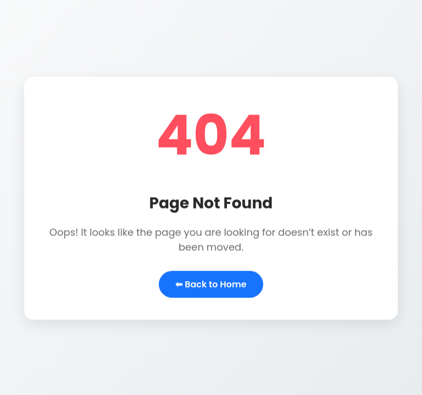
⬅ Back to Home (210, 284)
